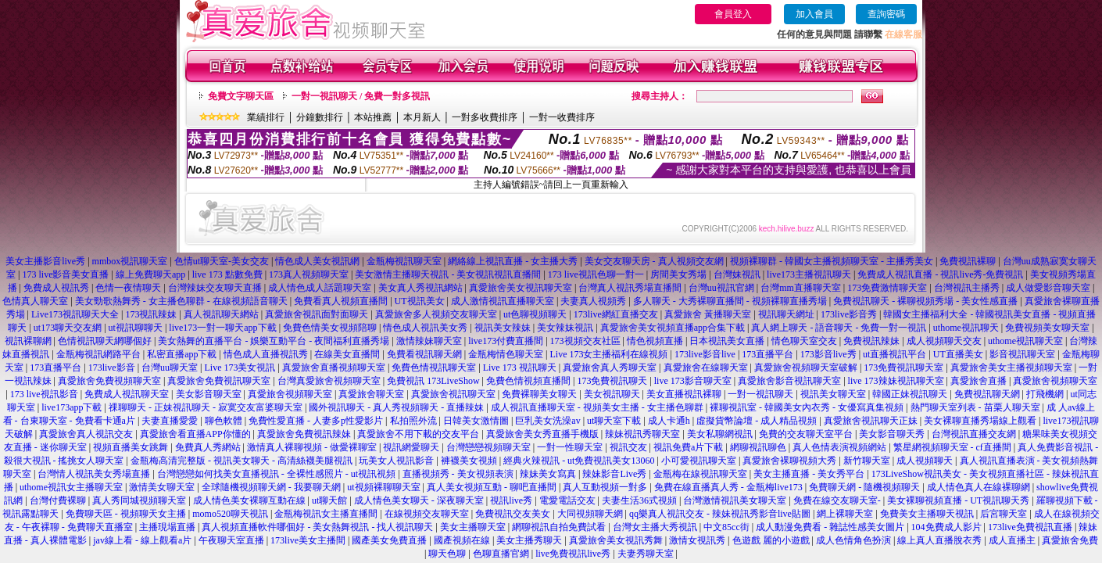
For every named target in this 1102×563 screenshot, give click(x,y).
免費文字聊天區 (241, 96)
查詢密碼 (886, 14)
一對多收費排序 (484, 117)
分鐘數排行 (319, 117)
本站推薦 (373, 117)
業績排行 (265, 117)
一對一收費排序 (562, 117)
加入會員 (814, 14)
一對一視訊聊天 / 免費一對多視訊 (361, 96)
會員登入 (733, 14)
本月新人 (422, 117)
